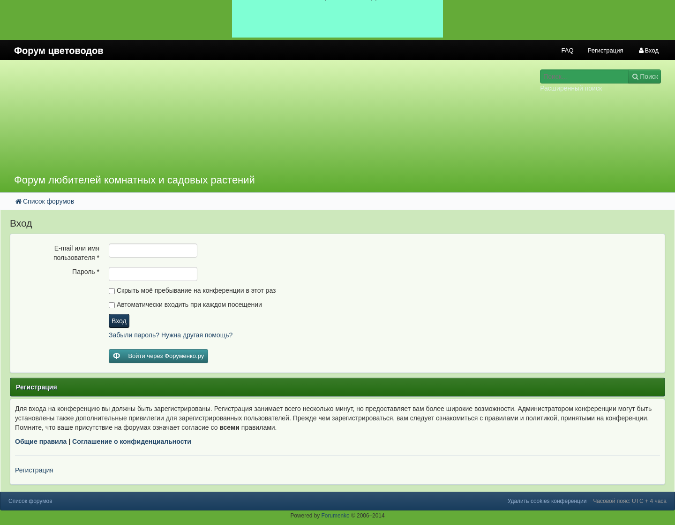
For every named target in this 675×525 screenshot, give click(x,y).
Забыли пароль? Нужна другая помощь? (170, 335)
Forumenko (336, 515)
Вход (119, 321)
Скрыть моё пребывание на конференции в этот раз (192, 290)
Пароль (85, 271)
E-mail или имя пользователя (76, 252)
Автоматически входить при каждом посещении (185, 304)
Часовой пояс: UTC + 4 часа (630, 501)
